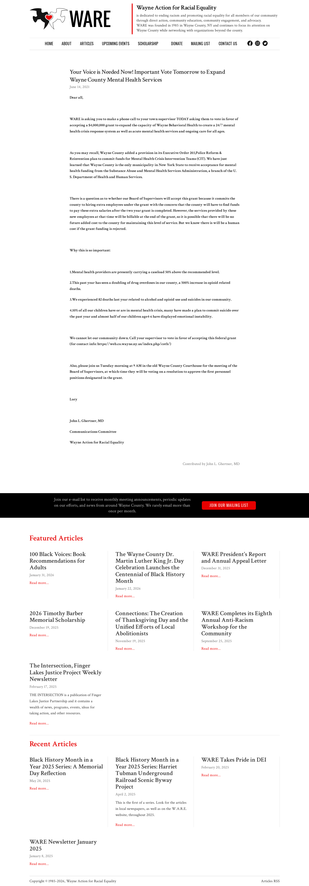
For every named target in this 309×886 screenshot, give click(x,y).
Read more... (39, 583)
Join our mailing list (228, 505)
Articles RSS (270, 881)
